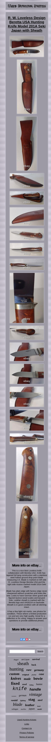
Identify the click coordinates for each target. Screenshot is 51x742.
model (39, 709)
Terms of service (26, 737)
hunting (16, 669)
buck (34, 665)
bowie (38, 679)
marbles (23, 709)
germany (39, 670)
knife (20, 688)
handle (35, 689)
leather (29, 705)
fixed (15, 683)
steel (40, 700)
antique (25, 660)
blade (17, 704)
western (14, 696)
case (41, 674)
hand (39, 706)
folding (31, 685)
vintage (35, 694)
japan (32, 708)
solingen (15, 709)
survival (36, 659)
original (25, 675)
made (27, 679)
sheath (23, 663)
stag (31, 699)
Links (26, 724)
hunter (39, 684)
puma (34, 675)
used (24, 684)
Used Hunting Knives (26, 720)
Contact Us (27, 728)
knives (16, 678)
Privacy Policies (27, 732)
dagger (16, 660)
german (22, 695)
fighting (23, 700)
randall (14, 700)
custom (14, 674)
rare (28, 670)
